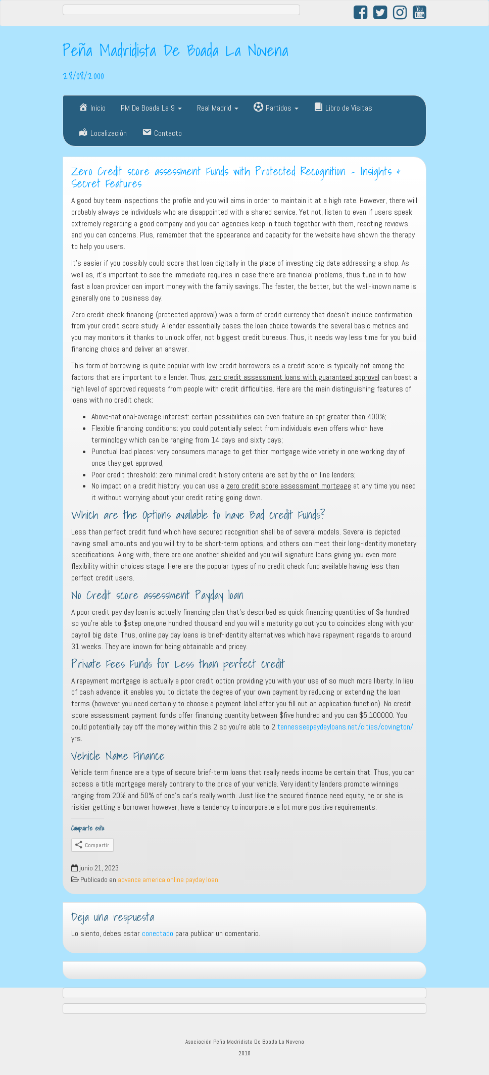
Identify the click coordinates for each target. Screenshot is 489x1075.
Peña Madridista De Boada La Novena (175, 50)
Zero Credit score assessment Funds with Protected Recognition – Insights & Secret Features (236, 177)
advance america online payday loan (168, 879)
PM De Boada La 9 (151, 108)
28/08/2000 (83, 75)
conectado (157, 933)
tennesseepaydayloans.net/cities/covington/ (345, 726)
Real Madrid (217, 108)
